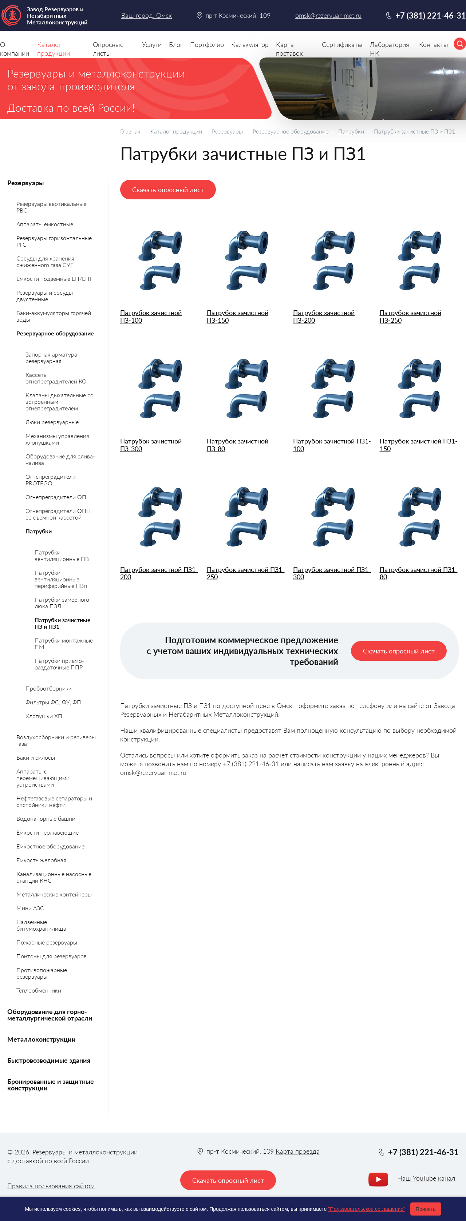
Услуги (152, 44)
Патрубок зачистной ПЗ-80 (237, 444)
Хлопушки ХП (43, 715)
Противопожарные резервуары (41, 973)
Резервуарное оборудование (290, 131)
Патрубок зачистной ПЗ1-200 (159, 573)
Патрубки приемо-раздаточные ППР (59, 664)
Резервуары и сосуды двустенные (44, 295)
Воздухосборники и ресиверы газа (56, 740)
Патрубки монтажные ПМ (64, 643)
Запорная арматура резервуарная (51, 357)
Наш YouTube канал (426, 1178)
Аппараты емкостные (44, 223)
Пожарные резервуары (46, 942)
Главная (130, 131)
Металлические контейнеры (54, 894)
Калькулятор (250, 44)
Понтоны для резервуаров (51, 955)
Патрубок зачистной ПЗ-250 (410, 316)
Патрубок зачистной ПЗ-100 (151, 316)
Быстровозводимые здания (48, 1060)
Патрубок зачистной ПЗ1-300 (332, 573)
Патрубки (351, 131)
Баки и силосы (35, 757)
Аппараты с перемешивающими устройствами (43, 778)
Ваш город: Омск (146, 15)
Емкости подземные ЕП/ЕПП (55, 278)
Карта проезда (298, 1151)
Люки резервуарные (52, 421)
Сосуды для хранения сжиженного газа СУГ (45, 261)
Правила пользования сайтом (51, 1186)
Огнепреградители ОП (55, 496)
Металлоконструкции (41, 1039)
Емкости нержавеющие (47, 832)
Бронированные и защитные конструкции (50, 1084)
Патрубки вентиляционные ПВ (62, 555)
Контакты (433, 44)
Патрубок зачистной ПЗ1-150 (419, 444)
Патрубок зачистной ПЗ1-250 (246, 573)
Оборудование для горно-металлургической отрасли (49, 1014)
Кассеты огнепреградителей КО (56, 378)
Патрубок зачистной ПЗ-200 (324, 316)
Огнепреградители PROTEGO (50, 479)
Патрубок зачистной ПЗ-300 (151, 444)
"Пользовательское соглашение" (366, 1209)
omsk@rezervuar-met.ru (328, 15)
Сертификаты (342, 44)
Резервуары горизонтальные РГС (54, 241)
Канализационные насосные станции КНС (53, 877)
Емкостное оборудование (50, 846)
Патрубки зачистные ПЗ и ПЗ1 (63, 623)
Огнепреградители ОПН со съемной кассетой (58, 514)
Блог (176, 44)
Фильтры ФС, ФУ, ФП (53, 702)
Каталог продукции (176, 131)
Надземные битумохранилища (41, 925)
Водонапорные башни (45, 818)
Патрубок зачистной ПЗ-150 (237, 316)
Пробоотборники (48, 688)
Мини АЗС (30, 907)
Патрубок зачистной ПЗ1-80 (419, 573)
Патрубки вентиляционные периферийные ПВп (61, 579)
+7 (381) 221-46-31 (430, 15)
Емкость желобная (41, 859)
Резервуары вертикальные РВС (51, 207)
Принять (426, 1209)
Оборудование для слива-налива (60, 459)
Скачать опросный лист (168, 190)
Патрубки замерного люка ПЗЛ (62, 602)
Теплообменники (38, 990)
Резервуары (227, 131)
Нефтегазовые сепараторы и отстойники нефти (54, 801)
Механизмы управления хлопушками (57, 439)
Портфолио (207, 44)
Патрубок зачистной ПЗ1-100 (332, 444)
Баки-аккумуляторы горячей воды (53, 316)
